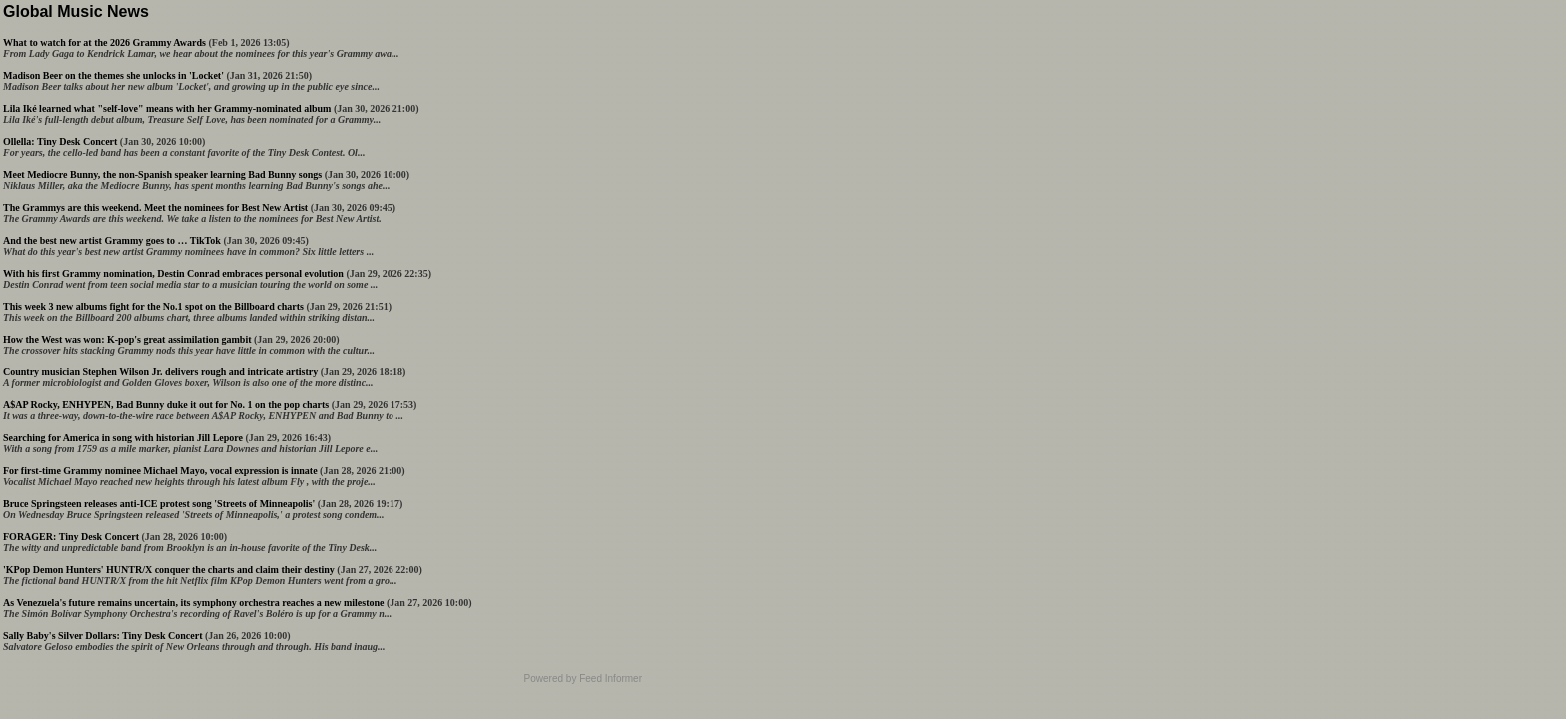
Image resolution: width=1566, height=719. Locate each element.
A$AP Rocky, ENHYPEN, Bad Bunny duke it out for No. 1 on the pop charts (166, 404)
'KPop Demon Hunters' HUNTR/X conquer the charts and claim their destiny (169, 569)
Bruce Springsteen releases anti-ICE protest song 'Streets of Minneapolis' (159, 503)
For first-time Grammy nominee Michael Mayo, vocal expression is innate (160, 470)
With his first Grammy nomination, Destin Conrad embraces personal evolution (173, 273)
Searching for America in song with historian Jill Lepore (123, 437)
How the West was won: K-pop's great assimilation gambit (127, 339)
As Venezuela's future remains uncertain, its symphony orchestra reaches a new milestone (193, 602)
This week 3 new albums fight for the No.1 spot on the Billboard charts (153, 306)
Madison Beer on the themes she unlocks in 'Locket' (113, 75)
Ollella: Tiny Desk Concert (60, 141)
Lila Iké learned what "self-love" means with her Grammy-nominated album (167, 108)
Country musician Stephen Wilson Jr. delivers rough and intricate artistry (160, 371)
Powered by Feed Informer (583, 678)
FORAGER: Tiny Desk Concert (71, 536)
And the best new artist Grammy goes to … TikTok (112, 240)
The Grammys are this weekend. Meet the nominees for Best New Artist (155, 207)
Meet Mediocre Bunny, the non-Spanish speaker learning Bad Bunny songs (162, 174)
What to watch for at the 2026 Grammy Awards (104, 42)
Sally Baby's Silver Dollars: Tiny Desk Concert (102, 635)
